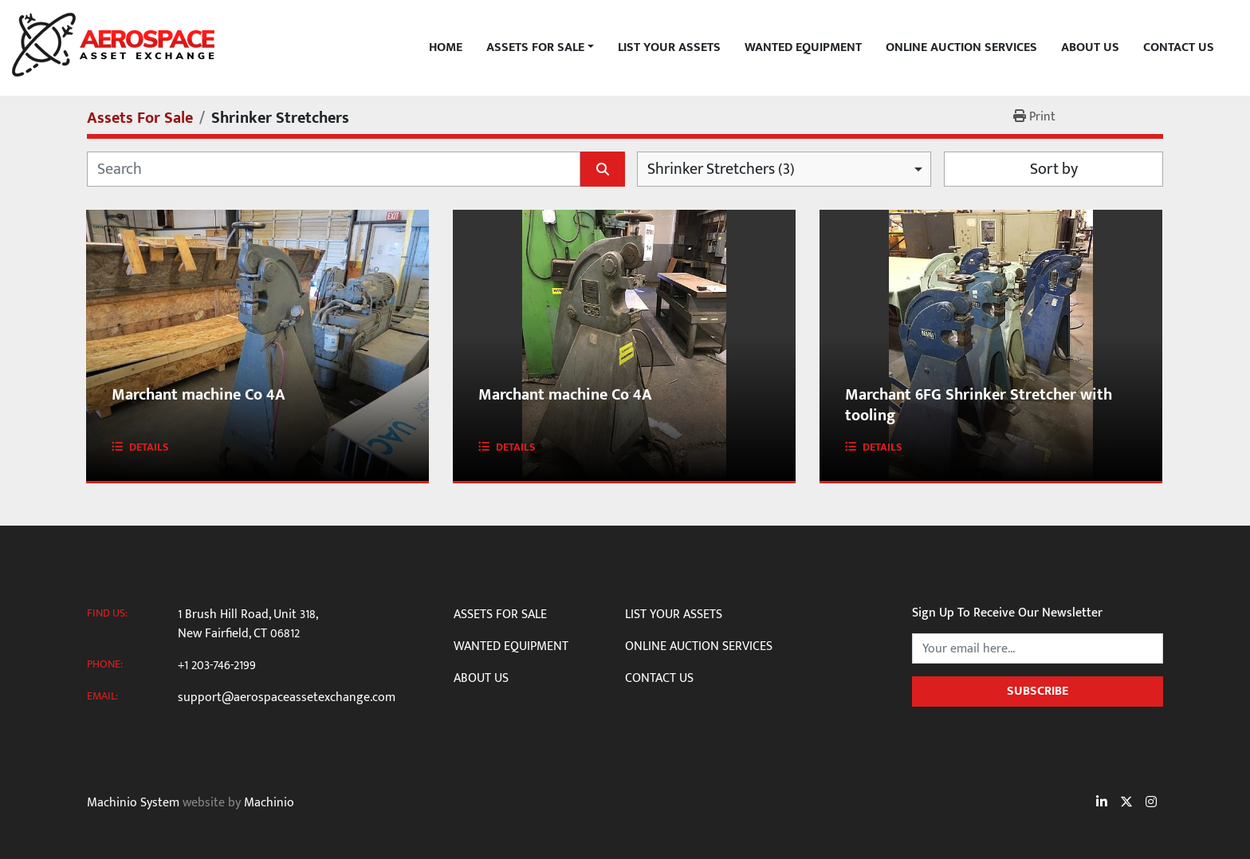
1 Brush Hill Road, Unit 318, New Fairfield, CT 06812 (247, 624)
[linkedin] (1101, 803)
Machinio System (133, 803)
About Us (1090, 47)
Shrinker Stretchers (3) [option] (721, 169)
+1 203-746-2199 (217, 666)
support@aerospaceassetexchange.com (286, 697)
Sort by (1054, 169)
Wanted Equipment (803, 47)
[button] (540, 47)
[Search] (333, 169)
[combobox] (784, 169)
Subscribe (1037, 691)
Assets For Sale (535, 47)
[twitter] (1126, 803)
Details (149, 447)
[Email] (1037, 648)
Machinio (269, 803)
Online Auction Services (961, 47)
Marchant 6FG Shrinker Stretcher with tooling (978, 405)
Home (445, 47)
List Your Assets (669, 47)
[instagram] (1151, 803)
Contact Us (1178, 47)
